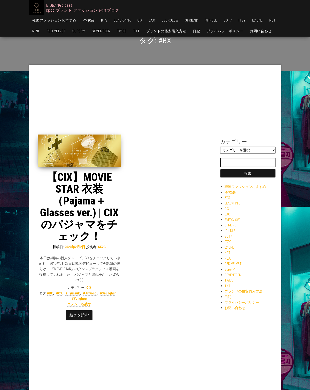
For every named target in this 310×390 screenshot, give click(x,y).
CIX (140, 20)
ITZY (242, 20)
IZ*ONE (257, 20)
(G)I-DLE (211, 20)
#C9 (59, 293)
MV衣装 (89, 20)
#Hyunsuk (72, 293)
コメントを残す (79, 304)
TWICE (122, 31)
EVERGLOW (170, 20)
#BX (50, 293)
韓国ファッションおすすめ (54, 20)
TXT (136, 31)
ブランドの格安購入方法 (166, 31)
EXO (152, 20)
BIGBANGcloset (59, 5)
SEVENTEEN (101, 31)
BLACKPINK (122, 20)
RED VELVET (56, 31)
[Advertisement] (155, 102)
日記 (196, 31)
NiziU (36, 31)
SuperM (78, 31)
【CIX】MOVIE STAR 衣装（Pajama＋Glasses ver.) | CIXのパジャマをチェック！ (79, 207)
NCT (272, 20)
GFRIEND (191, 20)
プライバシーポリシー (225, 31)
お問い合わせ (261, 31)
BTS (104, 20)
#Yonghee (79, 299)
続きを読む (79, 315)
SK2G (102, 247)
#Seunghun (108, 293)
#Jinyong (89, 293)
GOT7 (228, 20)
